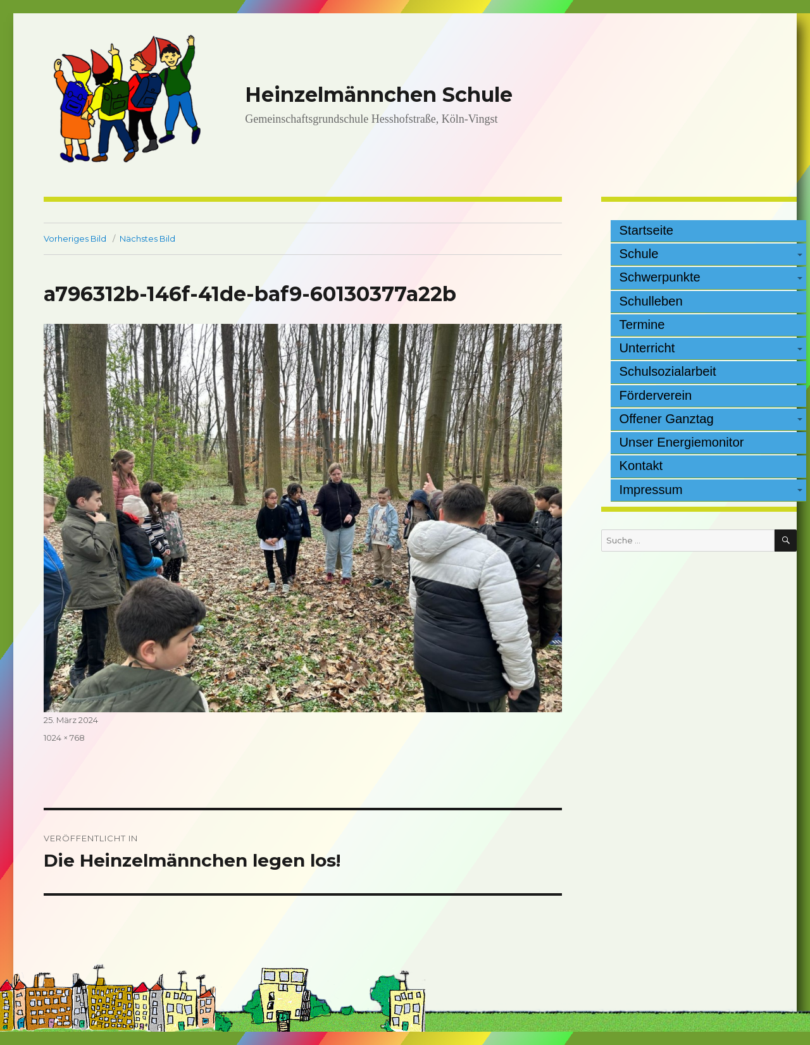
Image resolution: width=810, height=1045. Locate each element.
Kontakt (641, 466)
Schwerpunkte (660, 277)
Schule (639, 254)
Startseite (647, 230)
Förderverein (656, 395)
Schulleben (651, 301)
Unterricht (647, 348)
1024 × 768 (64, 738)
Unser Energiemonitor (682, 442)
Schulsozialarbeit (668, 371)
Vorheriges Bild (75, 238)
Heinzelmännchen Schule (379, 94)
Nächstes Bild (147, 238)
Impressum (651, 490)
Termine (642, 324)
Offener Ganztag (667, 419)
